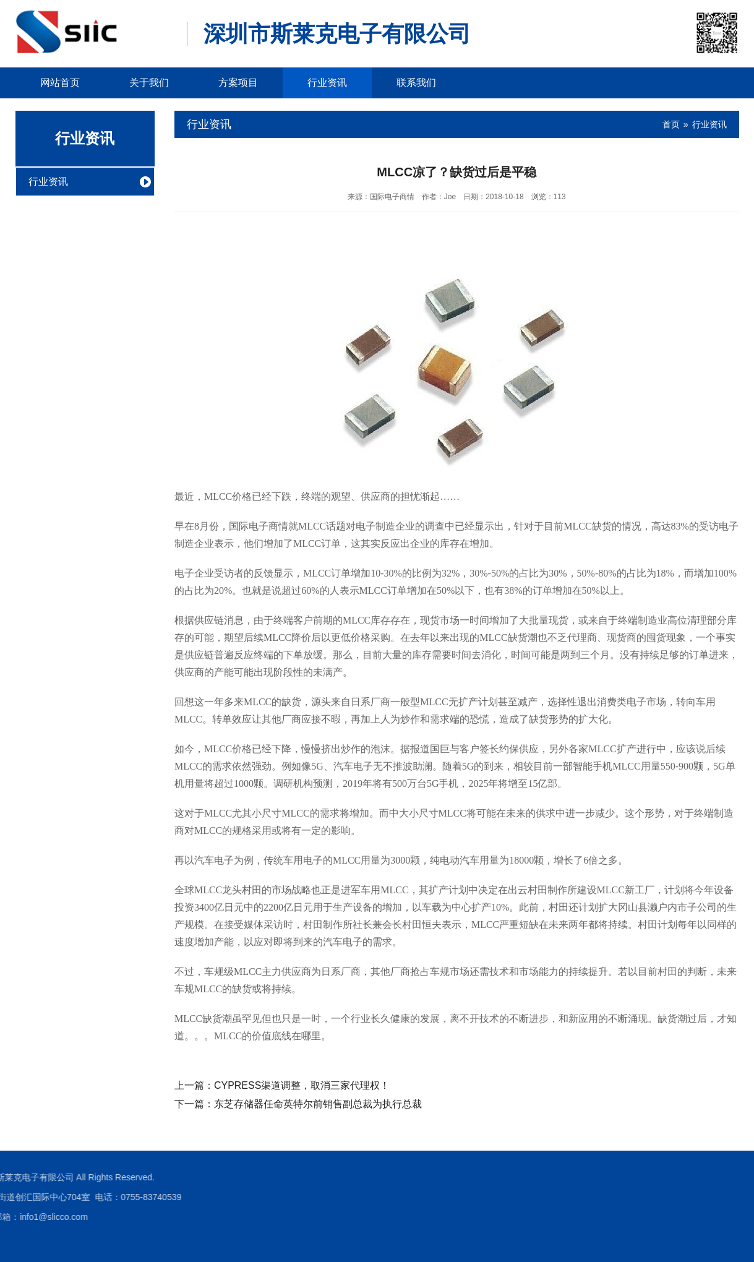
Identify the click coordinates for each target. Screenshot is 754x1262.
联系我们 (416, 82)
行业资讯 (327, 82)
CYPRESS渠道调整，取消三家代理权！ (302, 1085)
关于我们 (149, 82)
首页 (671, 124)
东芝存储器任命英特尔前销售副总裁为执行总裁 (318, 1104)
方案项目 (238, 82)
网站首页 (60, 82)
